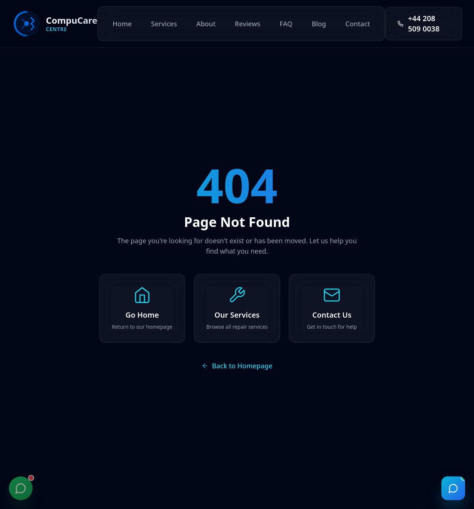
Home (122, 23)
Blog (319, 23)
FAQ (286, 23)
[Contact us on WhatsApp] (21, 488)
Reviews (247, 23)
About (206, 23)
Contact (357, 23)
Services (164, 23)
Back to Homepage (236, 365)
